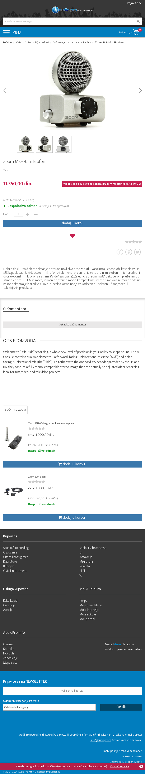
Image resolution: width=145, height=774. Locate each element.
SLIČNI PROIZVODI (15, 409)
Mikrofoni (86, 562)
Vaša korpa (130, 31)
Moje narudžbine (90, 605)
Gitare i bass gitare (15, 557)
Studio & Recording (16, 548)
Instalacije (85, 557)
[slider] (133, 241)
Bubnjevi (8, 566)
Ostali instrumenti (15, 571)
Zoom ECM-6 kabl (37, 477)
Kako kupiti (10, 601)
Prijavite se (134, 3)
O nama (8, 644)
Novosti (8, 653)
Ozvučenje (10, 552)
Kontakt (8, 649)
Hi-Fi (82, 571)
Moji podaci (87, 619)
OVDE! (137, 184)
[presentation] (35, 724)
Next (140, 90)
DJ (80, 552)
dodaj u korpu (72, 223)
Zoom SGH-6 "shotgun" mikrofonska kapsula (51, 423)
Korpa (83, 601)
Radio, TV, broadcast (92, 548)
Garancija (9, 605)
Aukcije (8, 610)
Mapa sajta (10, 663)
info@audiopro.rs (100, 740)
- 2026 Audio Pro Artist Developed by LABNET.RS (35, 772)
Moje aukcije (87, 614)
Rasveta (84, 566)
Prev (4, 90)
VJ (80, 575)
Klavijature (10, 562)
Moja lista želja (89, 610)
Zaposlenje (10, 658)
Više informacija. (119, 766)
